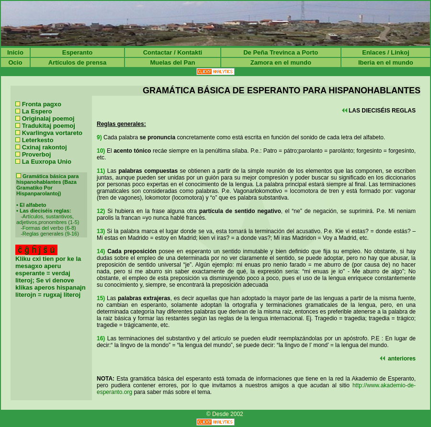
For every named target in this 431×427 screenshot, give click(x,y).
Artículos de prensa (77, 62)
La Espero (37, 111)
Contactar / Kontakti (173, 52)
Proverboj (36, 154)
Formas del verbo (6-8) (49, 228)
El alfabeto (33, 205)
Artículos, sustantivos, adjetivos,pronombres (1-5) (47, 219)
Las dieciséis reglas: (45, 211)
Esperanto (77, 52)
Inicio (15, 52)
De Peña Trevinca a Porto (280, 52)
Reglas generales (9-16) (51, 233)
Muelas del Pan (172, 62)
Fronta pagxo (41, 104)
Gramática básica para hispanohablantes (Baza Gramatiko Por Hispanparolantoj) (47, 184)
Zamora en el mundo (280, 62)
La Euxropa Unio (46, 161)
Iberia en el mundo (385, 62)
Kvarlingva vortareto (52, 132)
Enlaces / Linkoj (385, 52)
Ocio (15, 62)
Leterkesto (38, 140)
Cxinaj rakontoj (44, 147)
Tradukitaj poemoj (48, 125)
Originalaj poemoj (48, 118)
